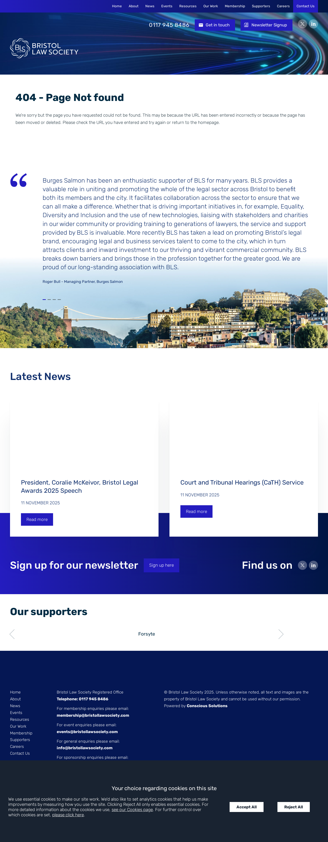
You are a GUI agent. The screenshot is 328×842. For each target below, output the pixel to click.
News (149, 6)
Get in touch (218, 25)
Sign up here (161, 565)
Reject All (293, 807)
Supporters (261, 6)
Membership (235, 6)
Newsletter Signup (269, 25)
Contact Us (306, 6)
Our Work (210, 6)
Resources (188, 6)
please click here (68, 814)
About (133, 6)
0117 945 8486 (169, 25)
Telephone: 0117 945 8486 (82, 699)
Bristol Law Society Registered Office (90, 692)
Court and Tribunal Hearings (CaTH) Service (242, 482)
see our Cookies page (132, 809)
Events (166, 6)
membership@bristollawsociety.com (93, 715)
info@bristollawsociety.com (85, 748)
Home (117, 6)
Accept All (246, 807)
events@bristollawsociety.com (87, 731)
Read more (37, 519)
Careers (283, 6)
